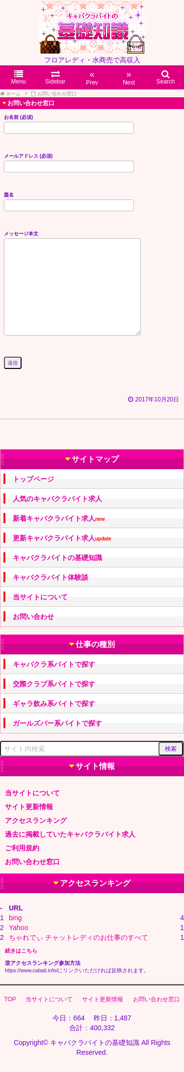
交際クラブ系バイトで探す (54, 683)
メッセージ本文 (72, 284)
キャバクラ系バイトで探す (54, 664)
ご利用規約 (22, 848)
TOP (10, 999)
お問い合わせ (33, 616)
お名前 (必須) (69, 122)
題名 (69, 200)
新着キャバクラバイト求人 (59, 518)
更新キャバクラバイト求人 (62, 538)
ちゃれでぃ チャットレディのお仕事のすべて (78, 937)
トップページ (33, 479)
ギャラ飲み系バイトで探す (54, 703)
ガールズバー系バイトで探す (57, 723)
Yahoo (18, 927)
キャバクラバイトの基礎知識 (57, 557)
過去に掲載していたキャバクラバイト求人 (70, 834)
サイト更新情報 (29, 807)
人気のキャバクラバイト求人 (57, 498)
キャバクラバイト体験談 (50, 577)
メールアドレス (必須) (69, 161)
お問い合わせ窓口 (32, 862)
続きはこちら (21, 951)
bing (15, 918)
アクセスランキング (36, 820)
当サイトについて (40, 596)
